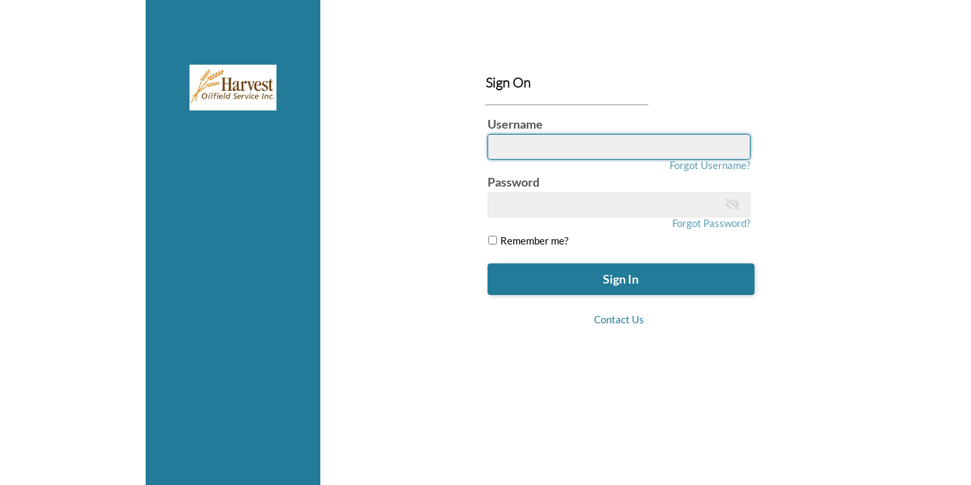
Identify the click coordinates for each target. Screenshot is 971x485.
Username (515, 124)
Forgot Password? (711, 223)
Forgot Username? (710, 165)
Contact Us (619, 319)
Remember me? (533, 240)
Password (513, 181)
